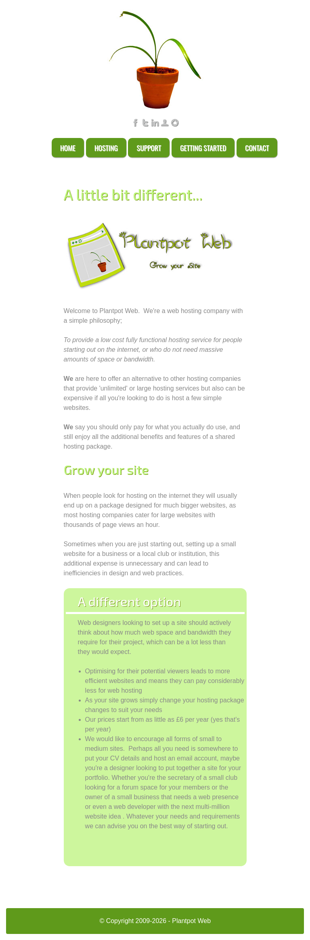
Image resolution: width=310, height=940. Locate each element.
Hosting (106, 147)
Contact (257, 147)
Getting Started (203, 147)
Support (149, 147)
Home (67, 147)
